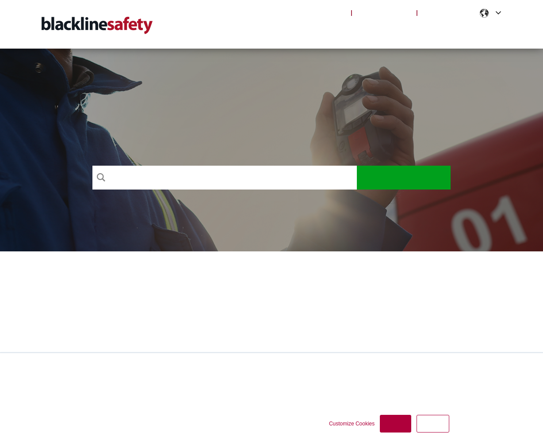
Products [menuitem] (332, 31)
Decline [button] (433, 424)
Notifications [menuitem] (430, 31)
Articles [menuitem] (377, 31)
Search (403, 177)
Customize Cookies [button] (352, 424)
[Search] (224, 178)
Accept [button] (395, 424)
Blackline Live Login (313, 12)
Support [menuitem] (287, 31)
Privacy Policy (289, 382)
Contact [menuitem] (484, 31)
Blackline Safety (384, 12)
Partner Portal (448, 12)
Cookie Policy (334, 382)
